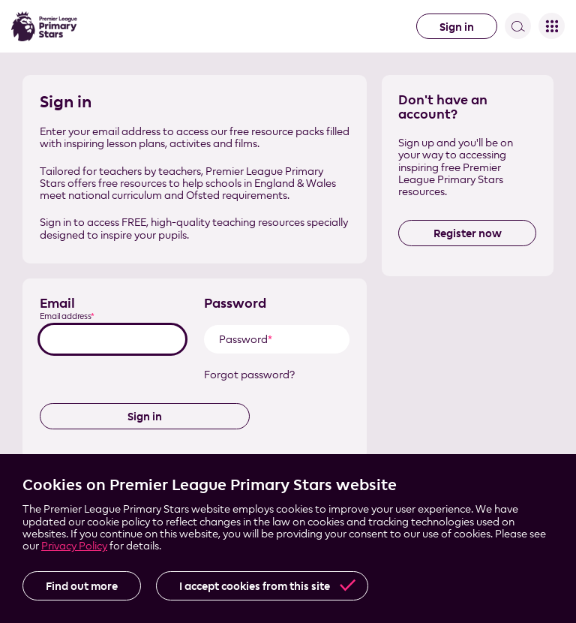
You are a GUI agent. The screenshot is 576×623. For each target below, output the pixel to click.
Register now (468, 233)
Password (235, 303)
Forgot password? (249, 375)
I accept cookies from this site (254, 585)
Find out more (82, 585)
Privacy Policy (74, 545)
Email (57, 303)
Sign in (457, 26)
